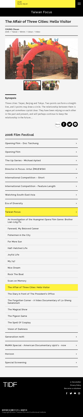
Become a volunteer (72, 388)
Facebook (67, 393)
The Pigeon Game (17, 316)
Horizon (9, 354)
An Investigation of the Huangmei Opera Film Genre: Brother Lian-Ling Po (40, 220)
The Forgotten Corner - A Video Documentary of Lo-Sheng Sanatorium (39, 301)
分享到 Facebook (63, 124)
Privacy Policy (75, 385)
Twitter (71, 393)
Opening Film (12, 152)
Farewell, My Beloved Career (23, 228)
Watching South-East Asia (20, 194)
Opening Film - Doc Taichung (22, 143)
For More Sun (15, 241)
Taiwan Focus (13, 212)
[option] (41, 58)
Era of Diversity (14, 203)
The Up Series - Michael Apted (23, 160)
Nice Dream (14, 268)
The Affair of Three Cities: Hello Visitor (29, 287)
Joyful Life (13, 255)
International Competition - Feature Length (30, 186)
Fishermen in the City (19, 235)
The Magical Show (17, 309)
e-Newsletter (75, 382)
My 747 (11, 261)
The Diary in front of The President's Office (31, 294)
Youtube (75, 393)
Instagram (79, 393)
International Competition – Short (25, 177)
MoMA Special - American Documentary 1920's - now (35, 345)
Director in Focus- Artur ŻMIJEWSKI (25, 169)
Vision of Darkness (18, 329)
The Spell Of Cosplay (19, 322)
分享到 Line (75, 124)
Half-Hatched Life (18, 248)
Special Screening (15, 362)
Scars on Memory (17, 281)
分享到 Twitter (69, 124)
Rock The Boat (16, 274)
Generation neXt (14, 336)
